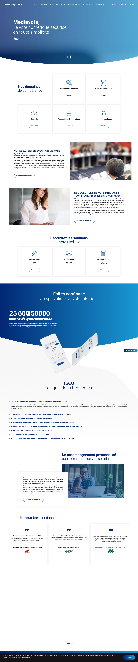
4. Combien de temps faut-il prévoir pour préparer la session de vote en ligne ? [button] (42, 422)
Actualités (57, 649)
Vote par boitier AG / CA (86, 641)
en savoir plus (6, 659)
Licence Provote (58, 648)
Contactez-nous (130, 350)
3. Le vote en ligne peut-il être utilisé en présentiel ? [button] (31, 419)
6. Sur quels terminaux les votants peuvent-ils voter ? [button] (32, 431)
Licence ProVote (111, 4)
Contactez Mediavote (24, 176)
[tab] (69, 401)
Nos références (84, 644)
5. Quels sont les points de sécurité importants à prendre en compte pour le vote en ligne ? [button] (46, 427)
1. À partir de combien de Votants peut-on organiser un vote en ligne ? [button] (38, 402)
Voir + (69, 574)
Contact (132, 4)
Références (123, 4)
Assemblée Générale (47, 4)
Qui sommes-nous (85, 642)
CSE (57, 4)
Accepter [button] (129, 657)
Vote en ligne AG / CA (85, 637)
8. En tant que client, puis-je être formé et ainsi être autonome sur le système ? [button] (42, 439)
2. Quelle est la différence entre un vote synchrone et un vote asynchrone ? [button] (40, 414)
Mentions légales (84, 646)
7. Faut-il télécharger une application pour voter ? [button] (30, 435)
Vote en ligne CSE (84, 639)
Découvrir (69, 95)
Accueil (36, 4)
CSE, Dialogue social (60, 641)
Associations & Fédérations (78, 4)
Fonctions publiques (96, 4)
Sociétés (63, 4)
